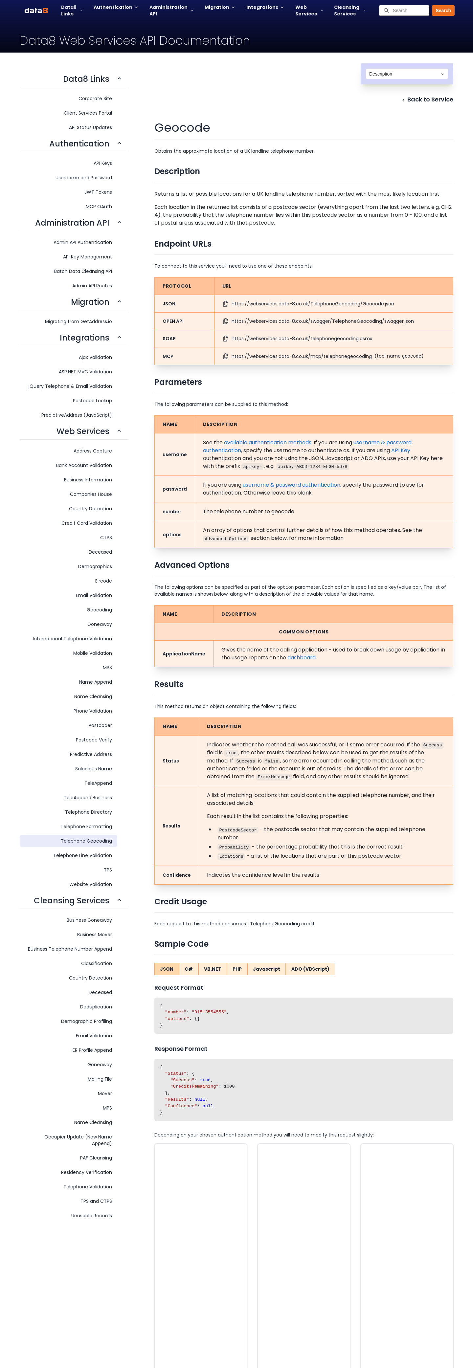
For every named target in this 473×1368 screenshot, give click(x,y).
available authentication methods (267, 442)
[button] (440, 10)
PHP (237, 969)
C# (189, 969)
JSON (166, 969)
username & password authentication (291, 485)
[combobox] (407, 74)
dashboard (301, 657)
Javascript (266, 969)
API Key (400, 450)
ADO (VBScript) (310, 969)
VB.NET (212, 969)
